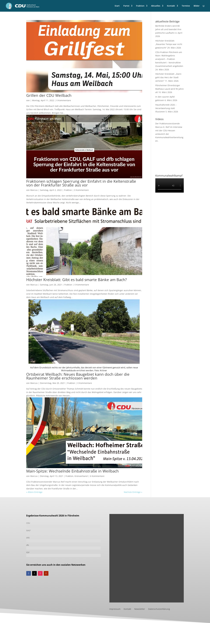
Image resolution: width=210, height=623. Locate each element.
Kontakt (171, 6)
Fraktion (140, 6)
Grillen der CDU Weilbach (48, 95)
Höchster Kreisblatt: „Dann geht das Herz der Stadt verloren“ (168, 77)
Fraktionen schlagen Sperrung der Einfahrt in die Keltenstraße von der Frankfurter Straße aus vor (81, 183)
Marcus (34, 190)
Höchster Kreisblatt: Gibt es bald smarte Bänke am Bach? (76, 279)
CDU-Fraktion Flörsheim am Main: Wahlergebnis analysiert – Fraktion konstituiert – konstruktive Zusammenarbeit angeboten (169, 59)
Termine (186, 6)
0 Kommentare (63, 100)
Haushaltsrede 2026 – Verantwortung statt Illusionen (165, 108)
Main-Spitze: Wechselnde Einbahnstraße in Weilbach (72, 471)
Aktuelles (155, 6)
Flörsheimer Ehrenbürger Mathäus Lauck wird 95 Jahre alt (169, 89)
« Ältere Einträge (34, 492)
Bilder (197, 6)
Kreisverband (81, 476)
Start (117, 6)
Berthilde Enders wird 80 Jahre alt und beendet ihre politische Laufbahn (168, 29)
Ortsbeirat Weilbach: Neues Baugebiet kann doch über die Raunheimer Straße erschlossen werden (78, 376)
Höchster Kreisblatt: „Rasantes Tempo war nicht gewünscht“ (168, 44)
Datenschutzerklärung (159, 609)
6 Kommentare (97, 476)
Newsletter (139, 609)
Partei (126, 6)
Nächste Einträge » (133, 492)
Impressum (114, 609)
